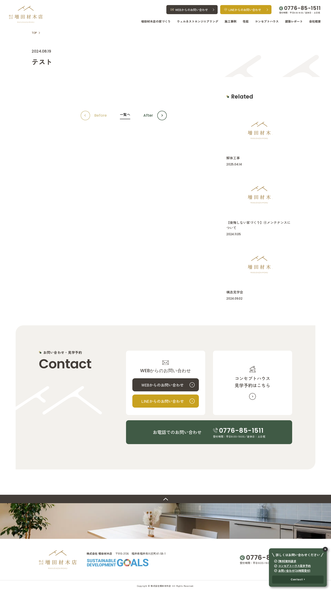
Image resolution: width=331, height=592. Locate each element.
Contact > (298, 579)
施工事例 (230, 21)
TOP (34, 32)
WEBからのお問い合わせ (162, 385)
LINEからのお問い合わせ (162, 401)
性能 (246, 21)
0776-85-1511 (302, 8)
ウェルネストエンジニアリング (197, 21)
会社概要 (315, 21)
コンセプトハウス (267, 21)
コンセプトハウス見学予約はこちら (252, 381)
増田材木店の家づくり (156, 21)
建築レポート (294, 21)
